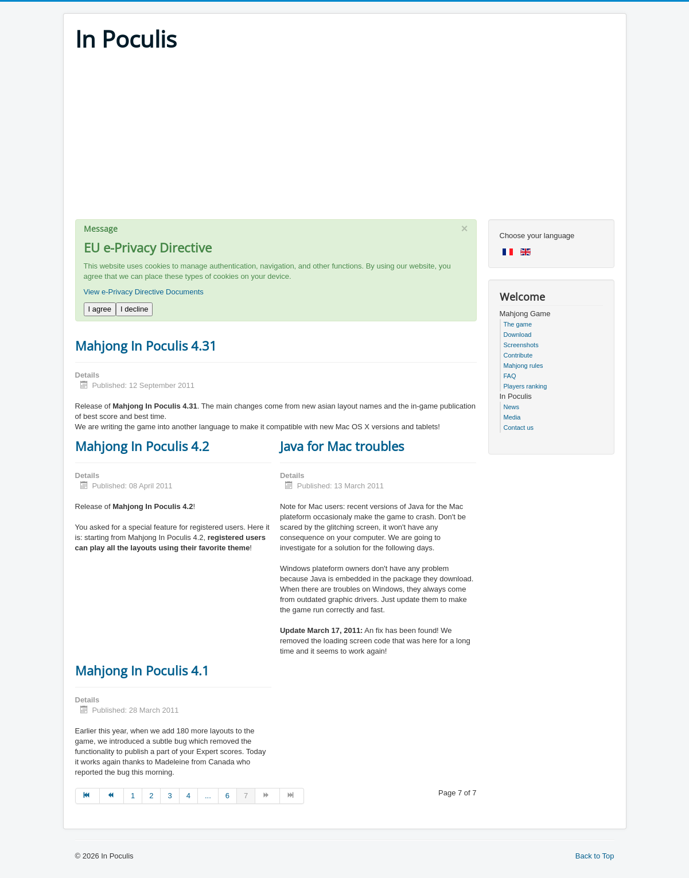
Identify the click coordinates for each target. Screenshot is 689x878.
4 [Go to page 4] (188, 795)
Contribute (518, 355)
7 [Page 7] (246, 795)
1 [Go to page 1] (133, 795)
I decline (134, 309)
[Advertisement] (344, 139)
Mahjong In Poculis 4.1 (142, 670)
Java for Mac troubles (342, 445)
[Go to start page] (87, 796)
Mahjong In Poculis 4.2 (142, 445)
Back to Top (594, 856)
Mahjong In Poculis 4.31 (146, 345)
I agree (99, 309)
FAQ (510, 375)
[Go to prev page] (112, 796)
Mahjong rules (523, 365)
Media (512, 417)
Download (518, 334)
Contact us (519, 427)
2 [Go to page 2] (151, 795)
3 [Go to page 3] (170, 795)
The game (518, 324)
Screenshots (521, 344)
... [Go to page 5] (208, 795)
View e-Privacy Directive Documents (144, 292)
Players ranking (525, 386)
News (512, 406)
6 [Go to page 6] (227, 795)
